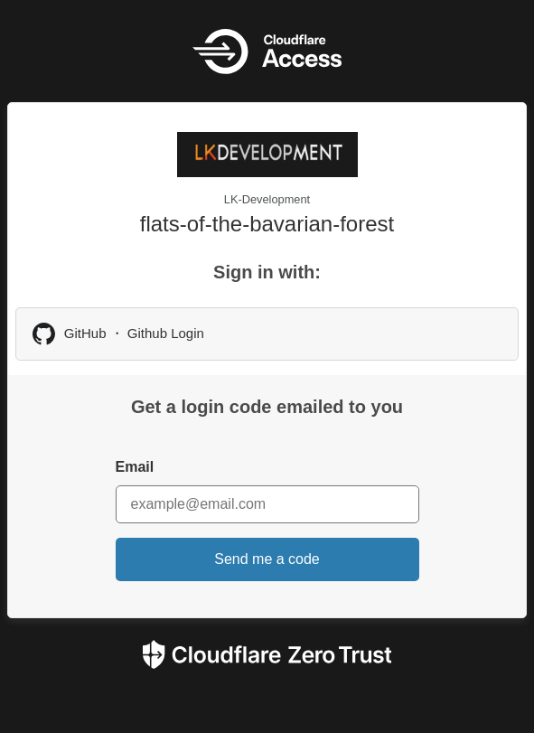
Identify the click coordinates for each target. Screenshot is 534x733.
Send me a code (267, 559)
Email (135, 467)
